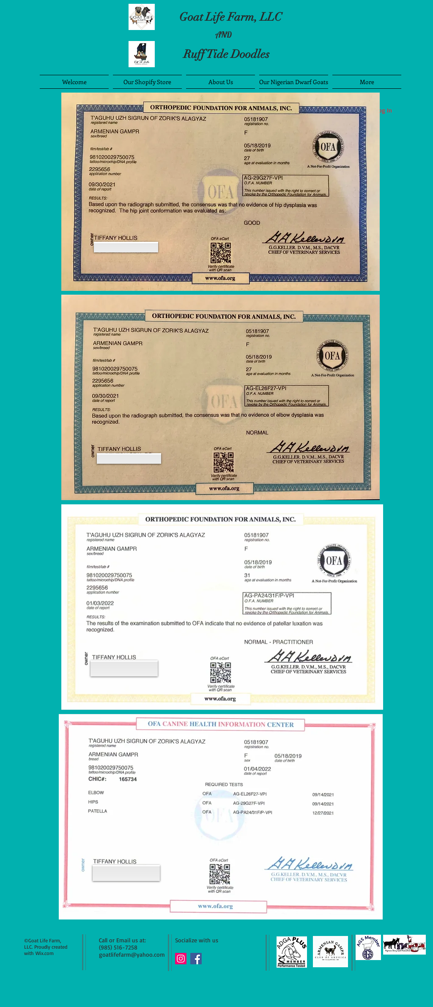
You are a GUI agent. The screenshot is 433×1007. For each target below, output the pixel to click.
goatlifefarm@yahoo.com (132, 954)
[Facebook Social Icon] (196, 958)
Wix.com (45, 953)
